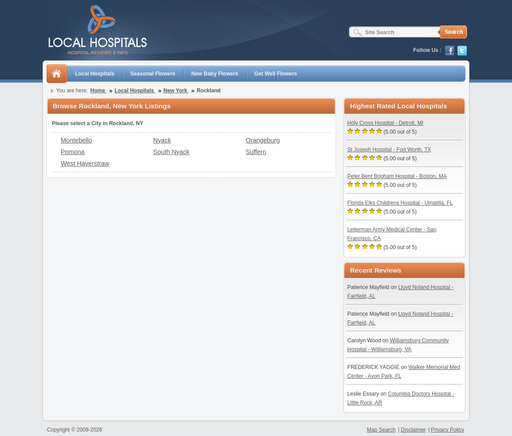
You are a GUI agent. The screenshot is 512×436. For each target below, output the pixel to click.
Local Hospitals (94, 74)
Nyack (162, 140)
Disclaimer (413, 430)
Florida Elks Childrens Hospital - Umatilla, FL (400, 203)
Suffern (256, 151)
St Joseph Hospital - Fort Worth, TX (389, 150)
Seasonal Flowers (152, 74)
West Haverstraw (85, 163)
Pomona (73, 151)
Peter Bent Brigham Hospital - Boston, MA (397, 176)
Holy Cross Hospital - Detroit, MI (385, 123)
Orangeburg (263, 140)
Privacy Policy (447, 430)
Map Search (381, 430)
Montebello (76, 140)
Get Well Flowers (275, 74)
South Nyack (171, 151)
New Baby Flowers (214, 74)
